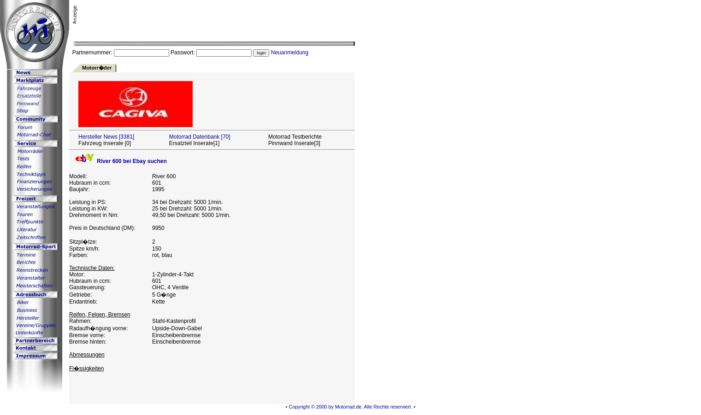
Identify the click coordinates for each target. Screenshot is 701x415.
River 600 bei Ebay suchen (120, 161)
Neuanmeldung (289, 52)
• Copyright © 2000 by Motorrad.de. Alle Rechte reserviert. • (350, 406)
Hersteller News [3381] (106, 137)
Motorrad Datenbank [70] (199, 137)
